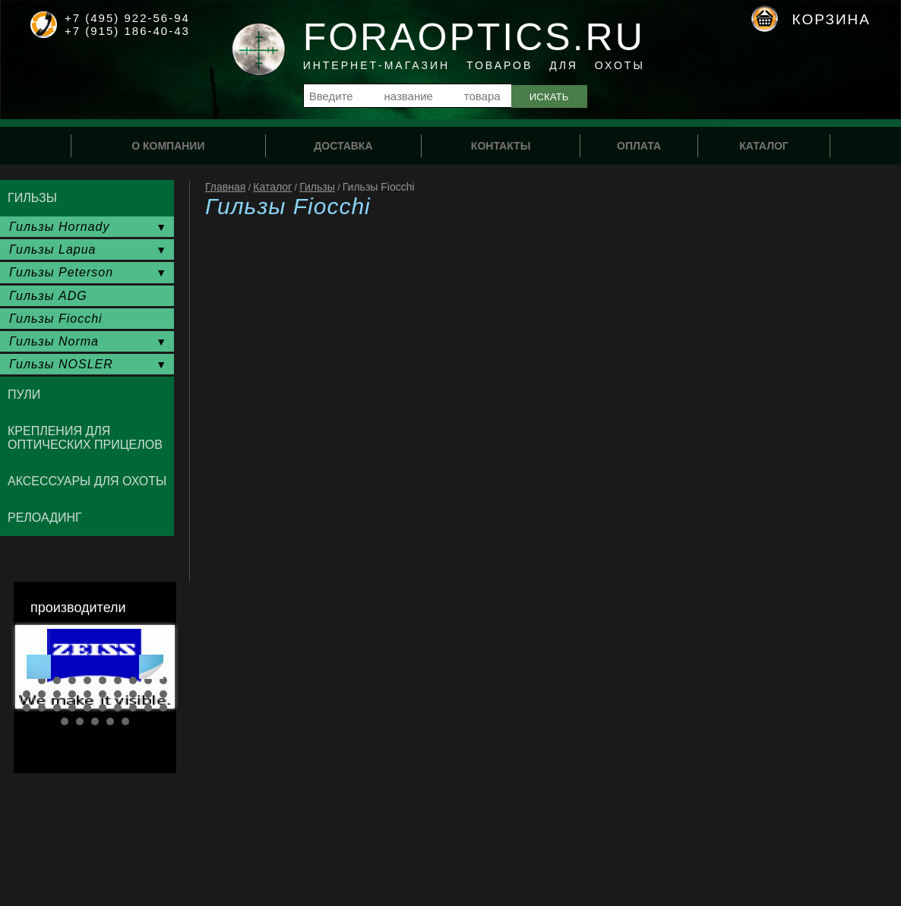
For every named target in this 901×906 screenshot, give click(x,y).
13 (57, 694)
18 (133, 694)
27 (118, 708)
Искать (549, 97)
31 (64, 721)
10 (163, 680)
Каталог (272, 187)
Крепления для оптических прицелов (85, 438)
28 (133, 708)
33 (95, 721)
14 (72, 694)
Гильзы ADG (48, 295)
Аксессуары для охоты (87, 481)
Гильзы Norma (54, 341)
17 (118, 694)
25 (87, 708)
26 (102, 708)
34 (110, 721)
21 (26, 708)
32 (80, 721)
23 (57, 708)
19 (148, 694)
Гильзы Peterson (61, 272)
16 (102, 694)
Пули (24, 394)
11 (26, 694)
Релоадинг (45, 517)
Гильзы (317, 187)
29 (148, 708)
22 (42, 708)
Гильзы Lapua (52, 249)
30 (163, 708)
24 (72, 708)
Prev (39, 667)
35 (125, 721)
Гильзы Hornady (59, 226)
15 (87, 694)
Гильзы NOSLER (61, 364)
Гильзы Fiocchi (56, 318)
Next (151, 667)
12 (42, 694)
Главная (225, 187)
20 (163, 694)
